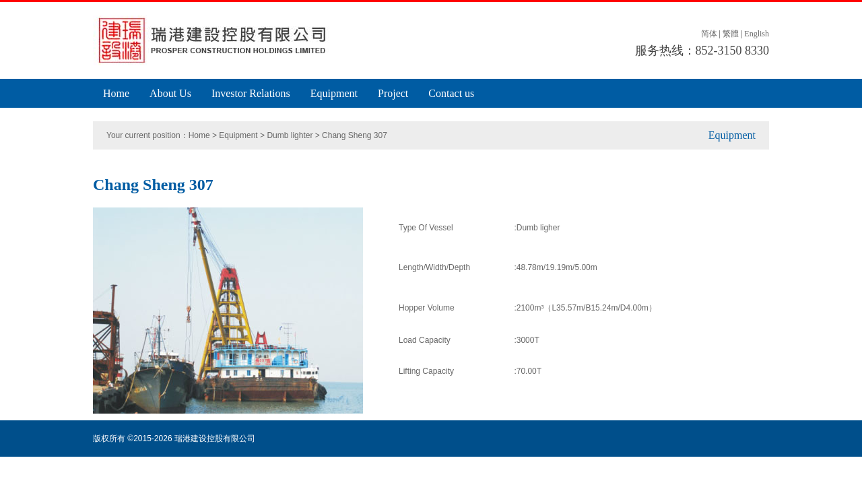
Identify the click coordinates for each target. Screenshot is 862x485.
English (756, 33)
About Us (170, 93)
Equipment (334, 93)
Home (116, 93)
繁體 (731, 33)
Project (393, 93)
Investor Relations (250, 93)
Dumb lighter (289, 135)
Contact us (451, 93)
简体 (709, 33)
